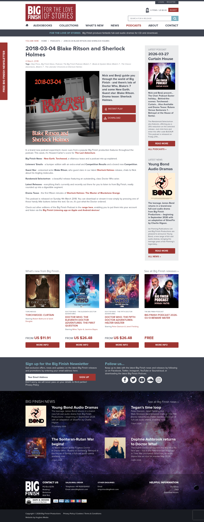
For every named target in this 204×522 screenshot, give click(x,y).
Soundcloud (158, 370)
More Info (42, 345)
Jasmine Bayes (91, 329)
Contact (171, 25)
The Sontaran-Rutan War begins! (73, 441)
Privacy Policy (32, 385)
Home (44, 40)
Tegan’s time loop (146, 407)
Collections (68, 25)
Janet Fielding (132, 326)
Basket (173, 10)
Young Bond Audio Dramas (75, 407)
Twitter (125, 370)
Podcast (58, 64)
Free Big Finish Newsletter (4, 71)
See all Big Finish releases (160, 271)
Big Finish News (48, 64)
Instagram (134, 370)
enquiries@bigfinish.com (108, 489)
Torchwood (31, 311)
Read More (161, 143)
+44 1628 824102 (82, 486)
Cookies (79, 513)
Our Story (174, 486)
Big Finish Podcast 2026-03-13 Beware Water (161, 316)
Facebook (116, 370)
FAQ (176, 489)
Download (114, 118)
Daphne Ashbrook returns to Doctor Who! (153, 441)
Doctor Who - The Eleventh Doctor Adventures (80, 312)
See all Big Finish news (162, 402)
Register (171, 2)
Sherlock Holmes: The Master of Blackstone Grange (93, 193)
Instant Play (115, 108)
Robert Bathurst (39, 318)
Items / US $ (158, 10)
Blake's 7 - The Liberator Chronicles (51, 66)
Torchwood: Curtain (40, 315)
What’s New (95, 25)
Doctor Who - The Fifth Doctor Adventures (118, 312)
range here (87, 207)
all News (153, 257)
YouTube (144, 370)
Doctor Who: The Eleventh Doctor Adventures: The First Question (80, 321)
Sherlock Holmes (75, 66)
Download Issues (171, 492)
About (153, 25)
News (115, 25)
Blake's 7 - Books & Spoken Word (97, 64)
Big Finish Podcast (137, 373)
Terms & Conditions (92, 513)
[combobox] (149, 18)
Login (161, 2)
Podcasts (133, 25)
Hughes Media (42, 517)
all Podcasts (156, 149)
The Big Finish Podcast (72, 64)
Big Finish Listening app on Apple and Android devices (71, 210)
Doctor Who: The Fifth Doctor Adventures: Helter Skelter (120, 320)
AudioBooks (42, 25)
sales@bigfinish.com (79, 489)
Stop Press (35, 64)
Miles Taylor (77, 329)
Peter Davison (118, 326)
